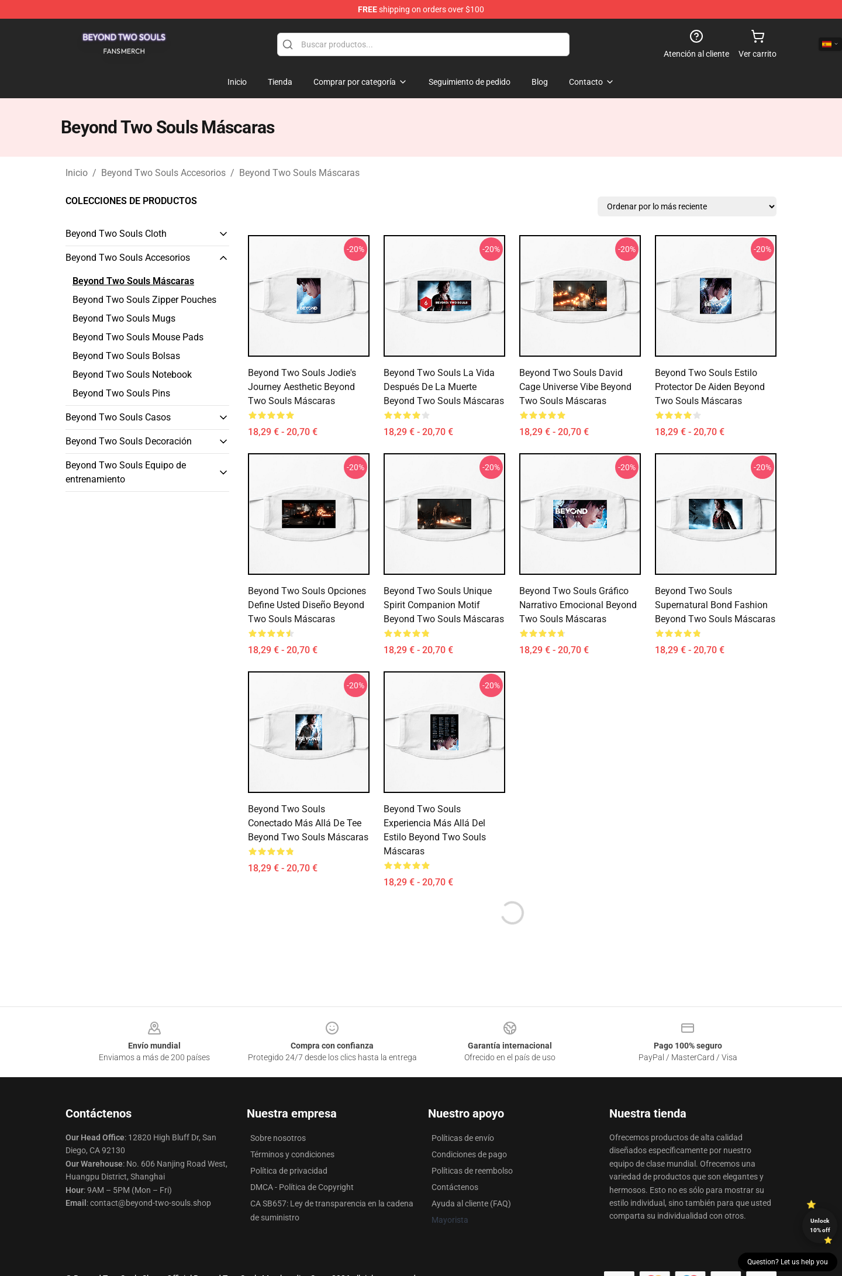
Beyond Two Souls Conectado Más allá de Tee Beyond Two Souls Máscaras (308, 823)
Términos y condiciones (292, 1154)
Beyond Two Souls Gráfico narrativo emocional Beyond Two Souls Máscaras (578, 605)
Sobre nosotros (278, 1138)
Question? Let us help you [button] (787, 1262)
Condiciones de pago (469, 1154)
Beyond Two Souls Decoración (128, 441)
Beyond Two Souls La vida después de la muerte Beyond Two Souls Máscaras (444, 386)
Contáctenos (455, 1187)
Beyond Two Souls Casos (118, 417)
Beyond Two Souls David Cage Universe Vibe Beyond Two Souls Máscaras (575, 386)
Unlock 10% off (820, 1225)
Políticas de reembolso (472, 1170)
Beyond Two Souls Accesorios (163, 172)
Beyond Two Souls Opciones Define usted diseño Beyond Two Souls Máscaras (307, 605)
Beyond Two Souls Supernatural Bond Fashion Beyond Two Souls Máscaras (715, 605)
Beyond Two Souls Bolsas (126, 355)
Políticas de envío (463, 1138)
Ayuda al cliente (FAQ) (471, 1203)
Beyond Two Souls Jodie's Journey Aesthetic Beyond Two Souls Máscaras (302, 386)
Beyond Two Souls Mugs (124, 318)
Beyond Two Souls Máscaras (299, 172)
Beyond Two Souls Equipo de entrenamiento (125, 472)
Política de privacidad (288, 1170)
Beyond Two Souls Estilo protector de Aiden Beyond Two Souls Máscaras (710, 386)
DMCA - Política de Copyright (302, 1187)
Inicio (76, 172)
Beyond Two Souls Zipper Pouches (144, 299)
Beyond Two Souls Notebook (132, 374)
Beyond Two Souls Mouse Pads (138, 337)
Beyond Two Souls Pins (121, 393)
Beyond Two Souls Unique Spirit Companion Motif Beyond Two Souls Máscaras (444, 605)
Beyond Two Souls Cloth (116, 233)
